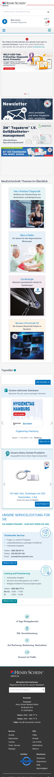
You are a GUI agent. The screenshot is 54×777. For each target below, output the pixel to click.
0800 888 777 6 (17, 589)
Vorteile (11, 735)
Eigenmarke (13, 739)
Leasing (11, 742)
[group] (27, 74)
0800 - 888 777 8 (30, 719)
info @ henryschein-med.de (30, 722)
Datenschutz (41, 762)
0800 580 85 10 (17, 551)
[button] (15, 6)
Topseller (8, 370)
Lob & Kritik (36, 742)
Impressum (41, 758)
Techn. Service (14, 745)
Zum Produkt (42, 504)
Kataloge (11, 749)
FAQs (34, 735)
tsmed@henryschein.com (22, 557)
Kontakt (35, 739)
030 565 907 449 (18, 554)
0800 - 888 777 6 (30, 715)
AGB (38, 765)
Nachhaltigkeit (42, 769)
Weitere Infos (9, 563)
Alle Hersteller (42, 382)
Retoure (35, 749)
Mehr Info (44, 442)
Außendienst (37, 745)
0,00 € (46, 19)
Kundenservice (39, 47)
